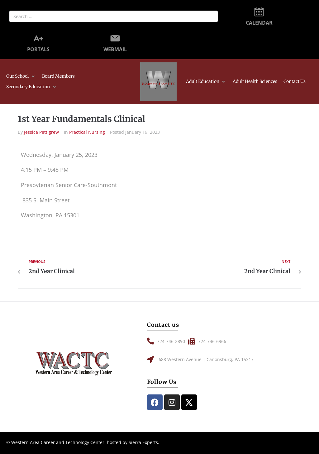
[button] (21, 76)
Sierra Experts (143, 442)
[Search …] (113, 16)
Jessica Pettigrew (41, 132)
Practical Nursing (87, 132)
